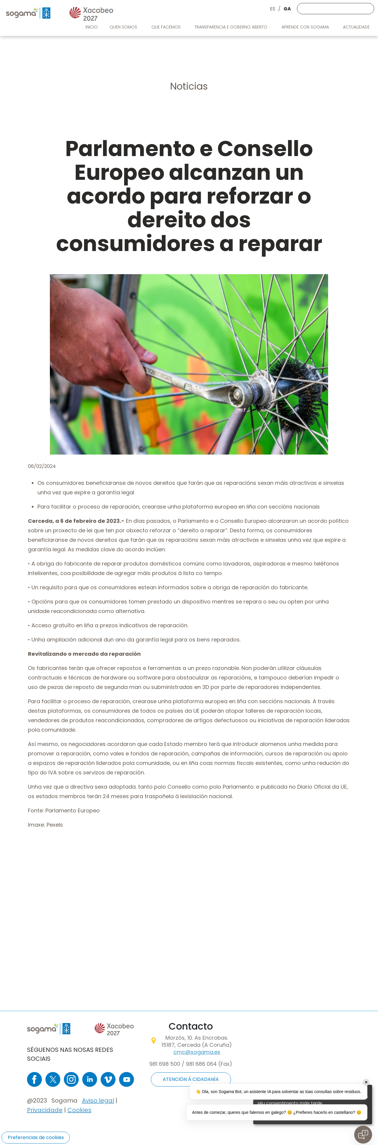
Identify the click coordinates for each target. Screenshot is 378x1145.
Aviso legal (98, 1100)
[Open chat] (363, 1135)
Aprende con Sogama (305, 27)
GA (287, 8)
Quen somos (124, 27)
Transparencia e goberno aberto (231, 27)
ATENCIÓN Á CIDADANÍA (191, 1079)
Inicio (92, 27)
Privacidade (45, 1110)
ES (272, 8)
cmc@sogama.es (196, 1052)
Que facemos (166, 27)
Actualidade (357, 27)
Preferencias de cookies (36, 1137)
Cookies (79, 1110)
